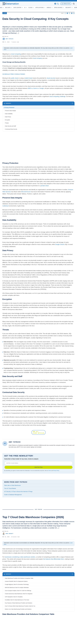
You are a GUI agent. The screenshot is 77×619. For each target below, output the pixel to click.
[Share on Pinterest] (71, 13)
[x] (58, 4)
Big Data (13, 7)
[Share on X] (69, 13)
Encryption (7, 119)
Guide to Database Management (13, 494)
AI (30, 7)
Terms (50, 470)
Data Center (23, 7)
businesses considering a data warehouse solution (20, 557)
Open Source (63, 7)
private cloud (44, 185)
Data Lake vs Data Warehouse (12, 485)
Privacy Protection (9, 107)
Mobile (54, 7)
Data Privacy (8, 116)
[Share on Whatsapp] (74, 13)
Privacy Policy (56, 470)
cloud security (51, 78)
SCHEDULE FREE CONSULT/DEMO (13, 74)
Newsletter (66, 3)
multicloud (5, 206)
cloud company (37, 58)
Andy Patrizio (7, 39)
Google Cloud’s (59, 244)
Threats (7, 123)
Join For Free (38, 467)
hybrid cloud (28, 78)
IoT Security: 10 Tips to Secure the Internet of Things (18, 491)
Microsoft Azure (26, 191)
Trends (5, 7)
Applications (45, 7)
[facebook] (55, 4)
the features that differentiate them (53, 559)
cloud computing (16, 54)
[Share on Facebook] (67, 13)
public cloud (14, 78)
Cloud (36, 7)
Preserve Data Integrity (10, 110)
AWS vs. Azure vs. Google (36, 88)
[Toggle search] (74, 4)
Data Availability (9, 113)
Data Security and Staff (10, 126)
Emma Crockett (7, 533)
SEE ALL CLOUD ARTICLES (38, 432)
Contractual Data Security (11, 129)
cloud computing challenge (57, 96)
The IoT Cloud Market (10, 488)
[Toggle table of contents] (38, 103)
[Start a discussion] (65, 13)
